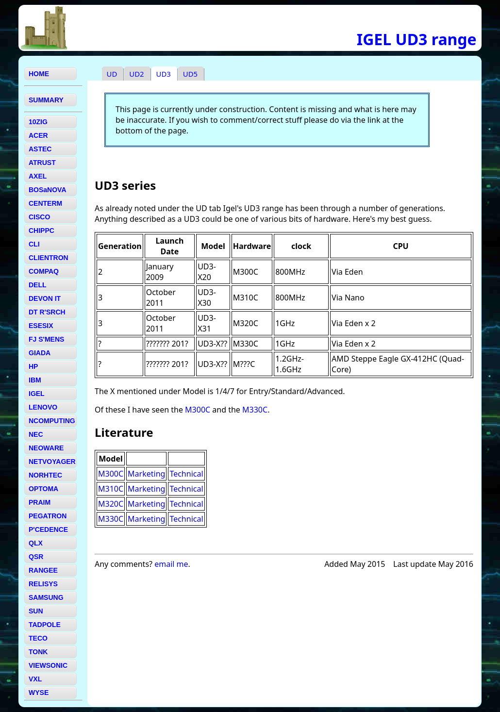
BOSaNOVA (48, 190)
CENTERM (45, 203)
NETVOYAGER (52, 461)
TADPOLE (45, 625)
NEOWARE (46, 448)
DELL (38, 285)
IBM (35, 380)
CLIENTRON (48, 258)
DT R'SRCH (47, 312)
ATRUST (42, 162)
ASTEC (40, 149)
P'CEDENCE (48, 529)
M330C (254, 409)
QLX (36, 543)
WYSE (39, 692)
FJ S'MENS (46, 339)
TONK (38, 652)
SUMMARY (46, 100)
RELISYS (43, 584)
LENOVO (43, 407)
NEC (36, 434)
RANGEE (43, 570)
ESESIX (41, 326)
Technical (186, 473)
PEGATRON (48, 516)
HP (33, 366)
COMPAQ (44, 271)
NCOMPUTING (52, 421)
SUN (36, 611)
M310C (110, 488)
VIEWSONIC (48, 665)
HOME (39, 74)
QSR (36, 557)
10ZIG (38, 122)
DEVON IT (45, 298)
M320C (110, 503)
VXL (35, 679)
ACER (38, 135)
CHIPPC (41, 230)
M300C (197, 409)
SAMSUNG (46, 597)
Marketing (146, 473)
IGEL (37, 393)
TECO (38, 638)
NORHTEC (45, 475)
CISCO (39, 217)
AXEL (38, 176)
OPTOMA (43, 489)
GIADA (39, 353)
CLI (34, 244)
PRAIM (39, 502)
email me (171, 564)
